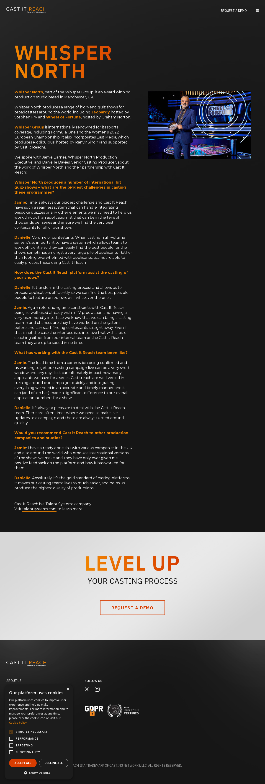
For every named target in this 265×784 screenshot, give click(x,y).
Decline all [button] (54, 763)
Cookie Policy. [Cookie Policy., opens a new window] (18, 723)
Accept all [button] (23, 763)
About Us (13, 681)
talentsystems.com (39, 509)
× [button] (67, 689)
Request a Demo (234, 11)
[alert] (39, 731)
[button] (257, 11)
